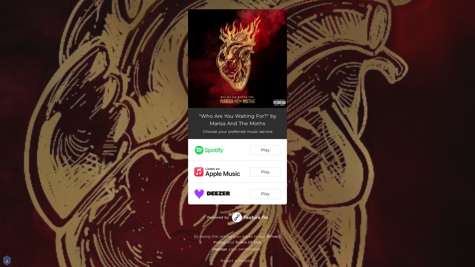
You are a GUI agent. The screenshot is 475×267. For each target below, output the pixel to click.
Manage (219, 249)
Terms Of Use (248, 242)
